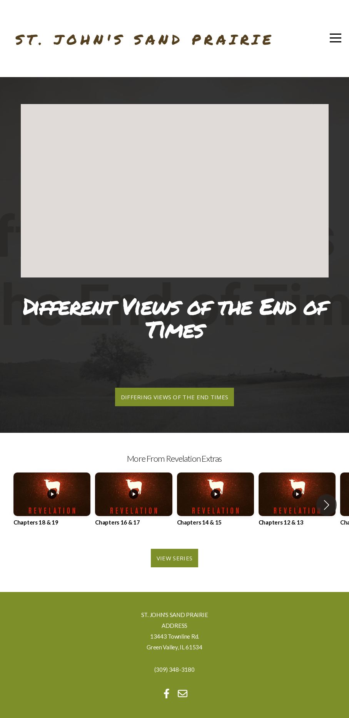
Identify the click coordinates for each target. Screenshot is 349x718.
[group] (51, 505)
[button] (326, 504)
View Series (174, 558)
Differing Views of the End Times (175, 397)
